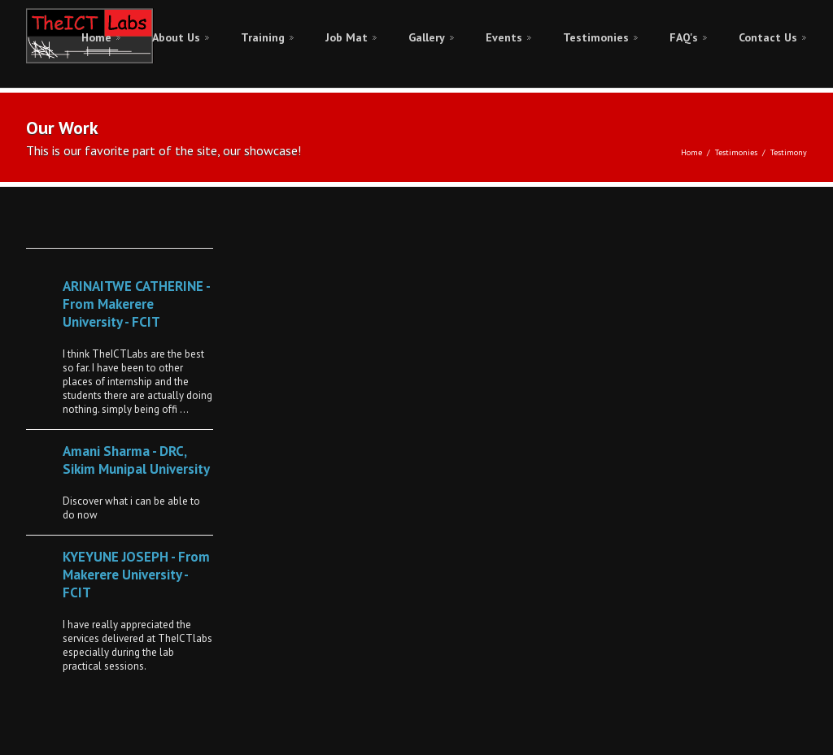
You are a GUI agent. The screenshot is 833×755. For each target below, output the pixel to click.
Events (504, 37)
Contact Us (768, 37)
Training (263, 37)
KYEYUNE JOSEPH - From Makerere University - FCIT (136, 574)
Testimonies (596, 37)
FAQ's (683, 37)
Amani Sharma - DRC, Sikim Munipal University (136, 460)
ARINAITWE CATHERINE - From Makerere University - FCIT (136, 304)
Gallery (426, 37)
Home (96, 37)
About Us (176, 37)
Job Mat (346, 37)
